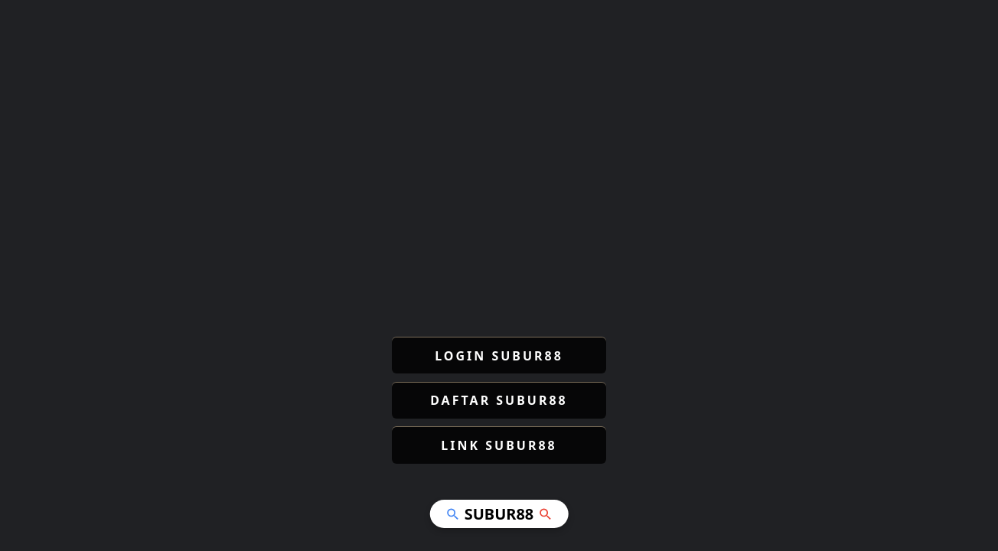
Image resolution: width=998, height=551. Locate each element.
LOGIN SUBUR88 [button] (499, 355)
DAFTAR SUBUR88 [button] (499, 400)
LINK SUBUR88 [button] (498, 445)
